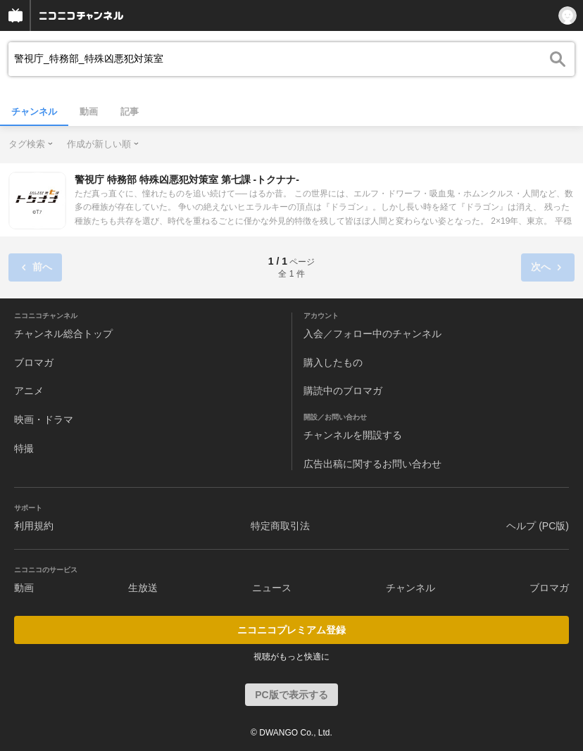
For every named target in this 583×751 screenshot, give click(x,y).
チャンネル (34, 111)
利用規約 (34, 525)
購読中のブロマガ (342, 390)
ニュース (272, 587)
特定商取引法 (280, 525)
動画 (89, 111)
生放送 (143, 587)
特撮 (24, 448)
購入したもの (333, 362)
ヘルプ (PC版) (537, 525)
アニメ (29, 390)
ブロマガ (34, 362)
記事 (129, 111)
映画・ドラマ (43, 419)
